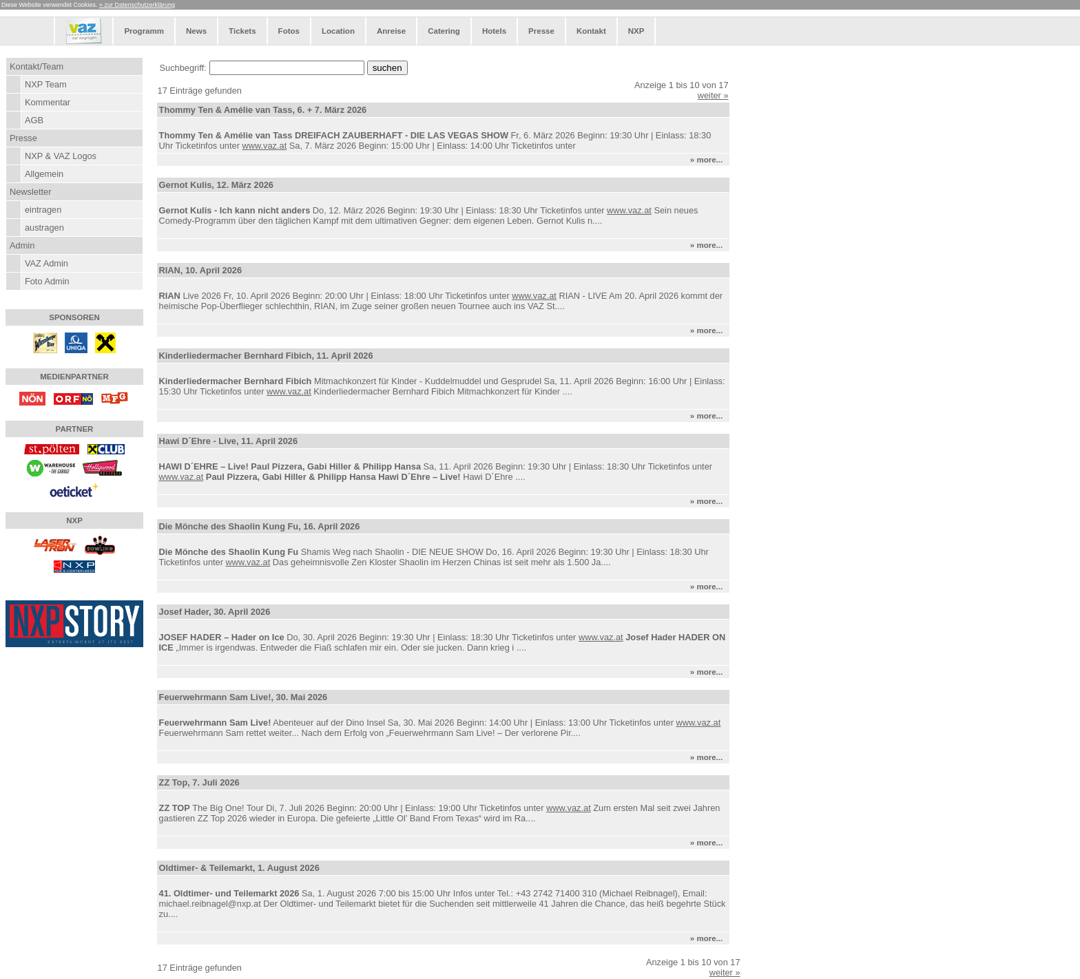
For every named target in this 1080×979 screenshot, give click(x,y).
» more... (708, 160)
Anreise (391, 31)
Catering (444, 31)
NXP (636, 31)
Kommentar (47, 102)
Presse (541, 31)
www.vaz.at (264, 145)
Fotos (289, 31)
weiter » (713, 95)
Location (338, 31)
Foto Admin (47, 281)
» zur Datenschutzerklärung (137, 4)
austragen (44, 227)
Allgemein (44, 174)
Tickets (242, 31)
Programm (144, 31)
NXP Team (46, 84)
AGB (34, 120)
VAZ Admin (46, 263)
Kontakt (591, 31)
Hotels (494, 31)
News (196, 31)
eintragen (43, 209)
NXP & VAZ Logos (60, 156)
